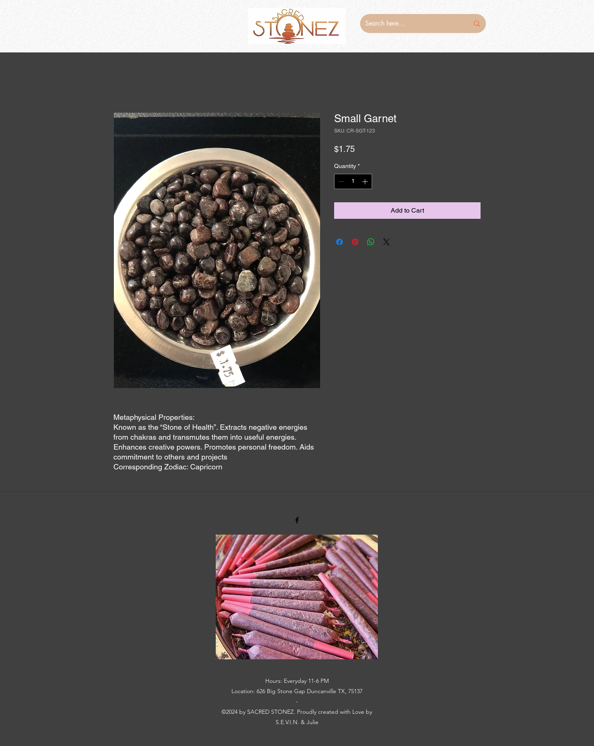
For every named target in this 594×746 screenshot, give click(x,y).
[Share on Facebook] (339, 242)
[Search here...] (411, 23)
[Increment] (366, 181)
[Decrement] (340, 181)
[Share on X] (386, 242)
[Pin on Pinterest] (355, 242)
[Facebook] (297, 520)
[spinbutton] (353, 181)
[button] (297, 597)
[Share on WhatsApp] (371, 242)
